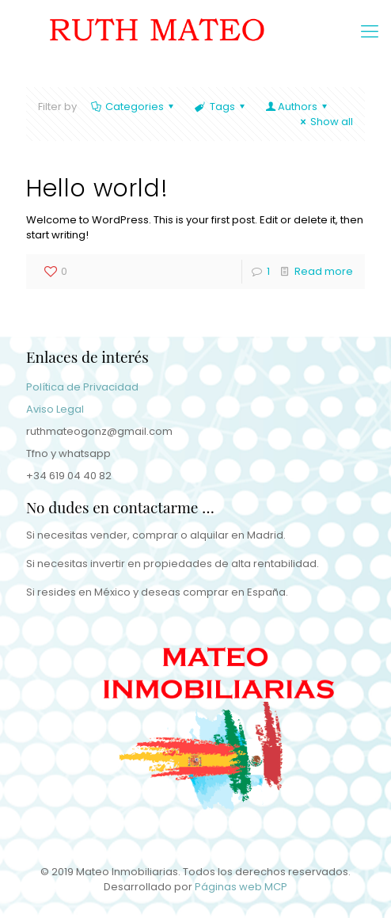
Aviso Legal (55, 409)
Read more (323, 271)
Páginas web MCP (241, 886)
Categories (133, 106)
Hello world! (97, 188)
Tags (220, 106)
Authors (298, 106)
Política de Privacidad (82, 386)
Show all (324, 121)
